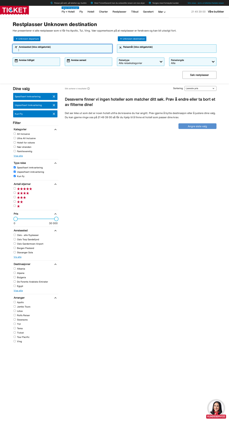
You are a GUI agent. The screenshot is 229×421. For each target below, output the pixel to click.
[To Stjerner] (15, 201)
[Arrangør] (19, 297)
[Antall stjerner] (22, 184)
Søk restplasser (199, 75)
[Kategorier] (19, 129)
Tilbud (134, 11)
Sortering (178, 88)
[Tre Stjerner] (15, 197)
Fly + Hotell (68, 11)
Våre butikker (216, 11)
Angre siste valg (197, 126)
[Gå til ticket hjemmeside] (14, 10)
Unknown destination (132, 38)
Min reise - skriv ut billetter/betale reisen (206, 3)
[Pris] (15, 213)
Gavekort (148, 11)
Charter (103, 11)
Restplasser (119, 11)
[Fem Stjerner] (15, 188)
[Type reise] (19, 163)
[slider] (14, 219)
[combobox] (64, 50)
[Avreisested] (20, 230)
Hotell (90, 11)
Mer (162, 12)
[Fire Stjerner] (15, 193)
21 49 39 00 (198, 11)
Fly (81, 11)
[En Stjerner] (15, 206)
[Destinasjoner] (21, 264)
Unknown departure (27, 38)
